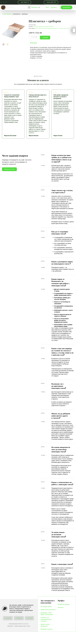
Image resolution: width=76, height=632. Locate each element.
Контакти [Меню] (54, 7)
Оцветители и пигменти (48, 610)
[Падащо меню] (39, 7)
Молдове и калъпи (46, 629)
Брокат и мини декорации (45, 625)
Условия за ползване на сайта (20, 626)
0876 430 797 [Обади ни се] (51, 2)
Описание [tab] (33, 43)
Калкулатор (66, 7)
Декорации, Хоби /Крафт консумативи (46, 26)
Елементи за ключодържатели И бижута (46, 619)
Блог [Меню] (47, 7)
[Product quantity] (34, 37)
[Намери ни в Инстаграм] (3, 2)
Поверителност (10, 626)
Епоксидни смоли (46, 606)
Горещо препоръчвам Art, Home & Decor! (38, 96)
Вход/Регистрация (63, 604)
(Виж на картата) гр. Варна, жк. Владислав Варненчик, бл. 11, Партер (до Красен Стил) (52, 28)
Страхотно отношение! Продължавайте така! (11, 96)
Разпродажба (35, 26)
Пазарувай (34, 7)
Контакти (60, 607)
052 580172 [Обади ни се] (24, 2)
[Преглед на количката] (74, 7)
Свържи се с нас (9, 169)
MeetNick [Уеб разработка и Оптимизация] (28, 626)
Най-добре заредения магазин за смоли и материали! (60, 96)
